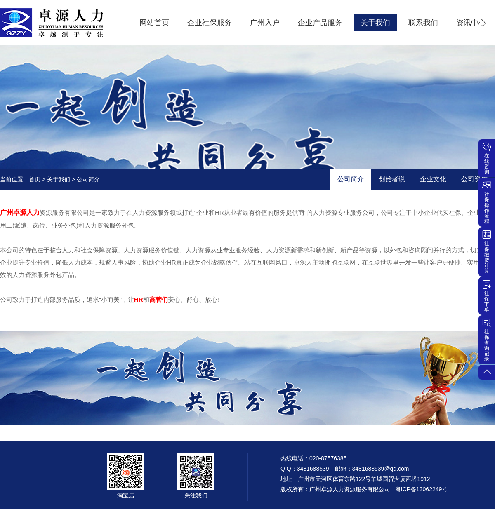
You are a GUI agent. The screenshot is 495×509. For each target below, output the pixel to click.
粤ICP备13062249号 (421, 489)
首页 (34, 179)
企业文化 (433, 179)
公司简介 (350, 179)
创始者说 (392, 179)
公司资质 (474, 179)
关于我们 (58, 179)
